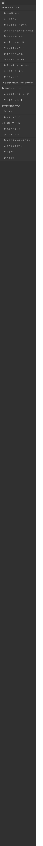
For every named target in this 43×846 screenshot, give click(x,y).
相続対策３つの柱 (23, 659)
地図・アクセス (23, 3)
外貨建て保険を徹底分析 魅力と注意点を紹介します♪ (27, 760)
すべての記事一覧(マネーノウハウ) (26, 789)
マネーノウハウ (8, 25)
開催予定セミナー (26, 626)
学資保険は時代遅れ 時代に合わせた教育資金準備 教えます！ (26, 695)
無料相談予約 (27, 818)
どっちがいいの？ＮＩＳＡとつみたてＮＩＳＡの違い (26, 779)
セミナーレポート (14, 630)
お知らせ (13, 626)
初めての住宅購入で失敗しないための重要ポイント (26, 676)
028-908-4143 (23, 807)
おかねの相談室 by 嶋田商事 (9, 3)
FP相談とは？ (16, 831)
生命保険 (19, 25)
